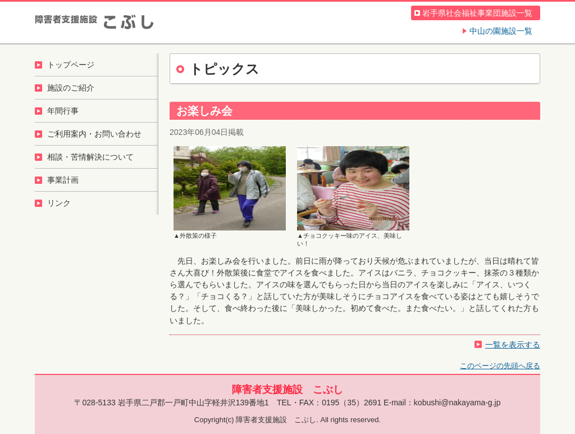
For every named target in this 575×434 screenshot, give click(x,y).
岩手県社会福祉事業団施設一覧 (477, 12)
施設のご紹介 (70, 87)
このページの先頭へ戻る (500, 365)
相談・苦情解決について (90, 156)
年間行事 (63, 110)
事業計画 (63, 179)
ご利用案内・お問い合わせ (94, 133)
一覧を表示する (512, 344)
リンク (59, 202)
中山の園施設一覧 (500, 30)
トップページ (70, 64)
